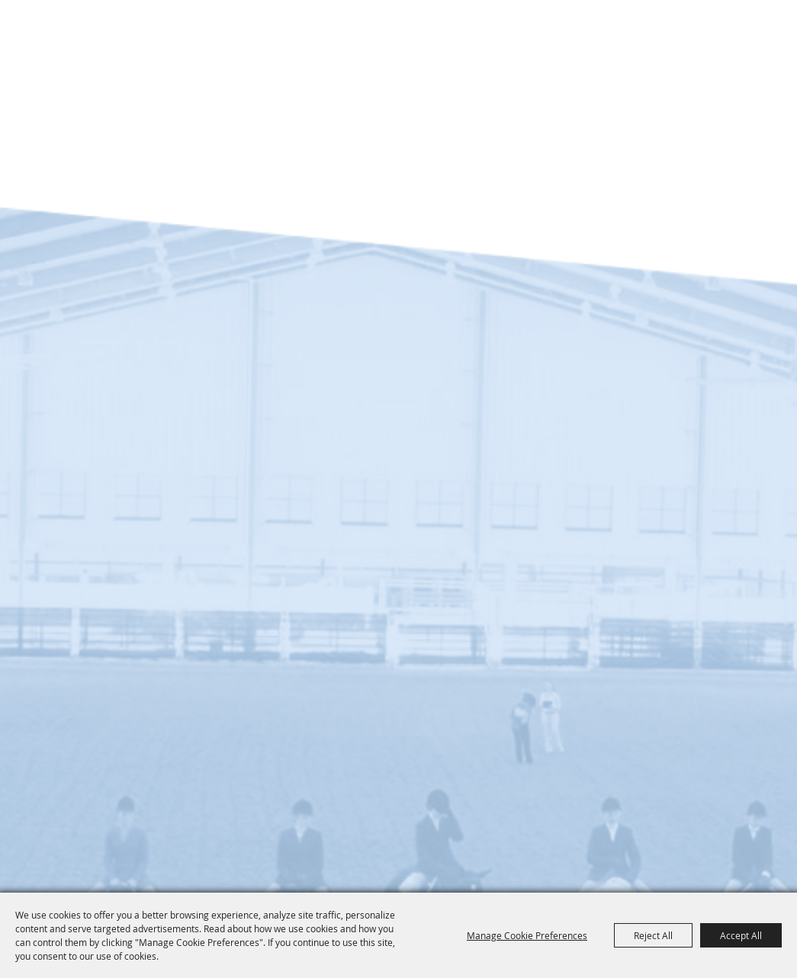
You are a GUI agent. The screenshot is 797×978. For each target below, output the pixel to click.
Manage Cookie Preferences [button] (527, 935)
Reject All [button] (653, 935)
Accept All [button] (741, 935)
